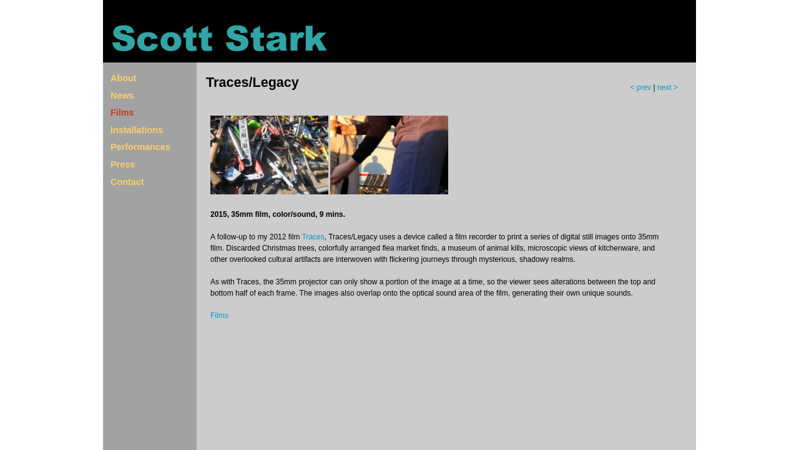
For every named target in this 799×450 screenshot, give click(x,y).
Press (122, 164)
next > (667, 87)
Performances (140, 147)
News (122, 96)
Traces (313, 236)
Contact (127, 182)
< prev (641, 87)
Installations (136, 130)
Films (122, 113)
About (123, 78)
